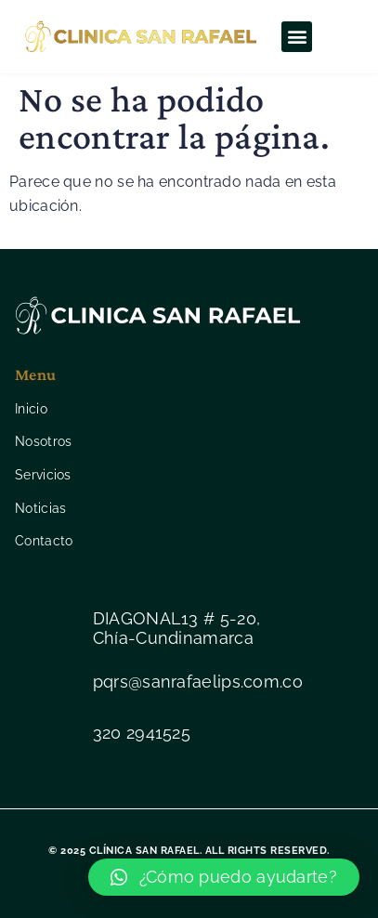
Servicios (43, 474)
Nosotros (43, 441)
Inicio (31, 408)
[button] (296, 36)
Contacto (43, 540)
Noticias (40, 508)
